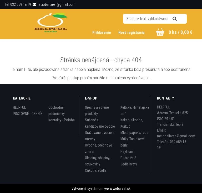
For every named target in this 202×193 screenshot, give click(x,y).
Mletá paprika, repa (134, 133)
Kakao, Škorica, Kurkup (131, 123)
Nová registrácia (131, 32)
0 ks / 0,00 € (180, 32)
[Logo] (51, 24)
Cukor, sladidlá (96, 170)
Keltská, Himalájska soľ (134, 110)
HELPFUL (19, 107)
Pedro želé (128, 158)
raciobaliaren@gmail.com (56, 4)
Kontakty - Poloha (61, 120)
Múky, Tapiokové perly (132, 142)
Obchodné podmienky (56, 110)
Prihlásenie (102, 32)
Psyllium (126, 151)
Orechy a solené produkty (97, 110)
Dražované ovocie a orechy (99, 136)
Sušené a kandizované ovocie (100, 123)
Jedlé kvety (128, 164)
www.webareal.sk (117, 188)
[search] (181, 19)
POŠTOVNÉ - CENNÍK (27, 114)
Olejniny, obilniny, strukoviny (97, 161)
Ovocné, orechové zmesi (98, 148)
